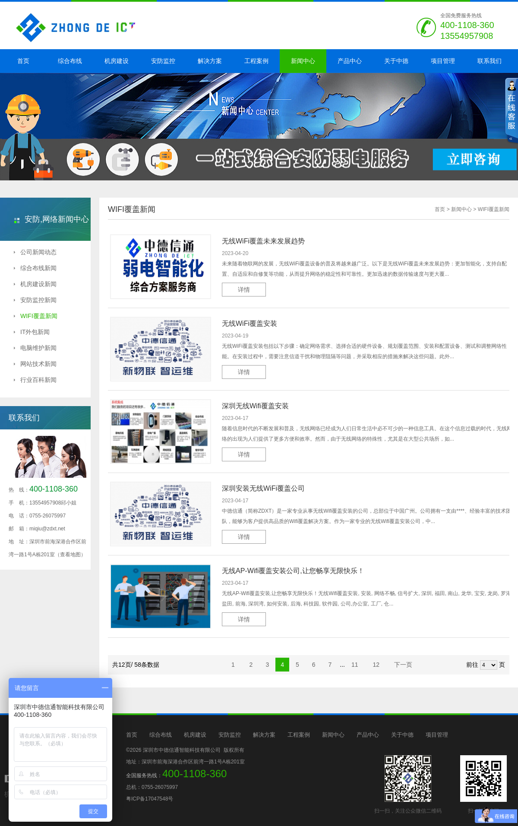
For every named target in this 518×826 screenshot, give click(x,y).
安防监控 (163, 60)
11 (355, 664)
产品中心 (350, 60)
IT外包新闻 (32, 331)
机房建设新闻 (35, 284)
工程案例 (256, 60)
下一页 (403, 664)
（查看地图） (70, 555)
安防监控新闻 (35, 299)
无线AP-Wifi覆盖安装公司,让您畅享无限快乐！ (293, 570)
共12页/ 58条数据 (138, 664)
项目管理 (443, 60)
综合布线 (70, 60)
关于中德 (396, 60)
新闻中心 (303, 60)
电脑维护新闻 (35, 347)
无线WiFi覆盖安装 (249, 323)
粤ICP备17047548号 (149, 799)
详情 (244, 289)
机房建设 (116, 60)
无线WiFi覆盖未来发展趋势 (263, 241)
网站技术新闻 (35, 363)
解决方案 (210, 60)
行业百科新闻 (35, 379)
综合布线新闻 (35, 268)
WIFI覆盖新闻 (35, 315)
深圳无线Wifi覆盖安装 (255, 406)
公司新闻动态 (35, 252)
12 (377, 664)
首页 (23, 60)
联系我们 (489, 60)
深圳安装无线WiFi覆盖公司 (263, 488)
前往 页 (485, 665)
